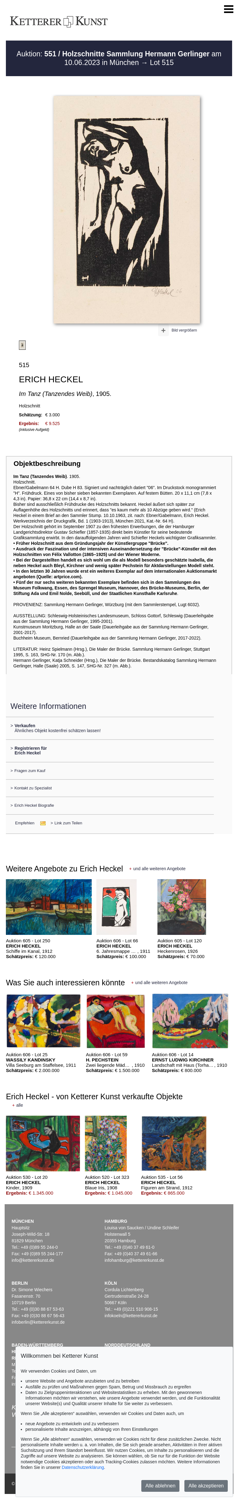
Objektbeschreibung (47, 463)
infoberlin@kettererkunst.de (37, 1322)
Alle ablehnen (160, 1485)
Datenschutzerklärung (83, 1467)
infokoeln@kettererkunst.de (130, 1315)
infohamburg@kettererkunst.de (134, 1260)
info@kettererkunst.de (32, 1260)
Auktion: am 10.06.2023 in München (119, 58)
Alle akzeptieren (206, 1485)
